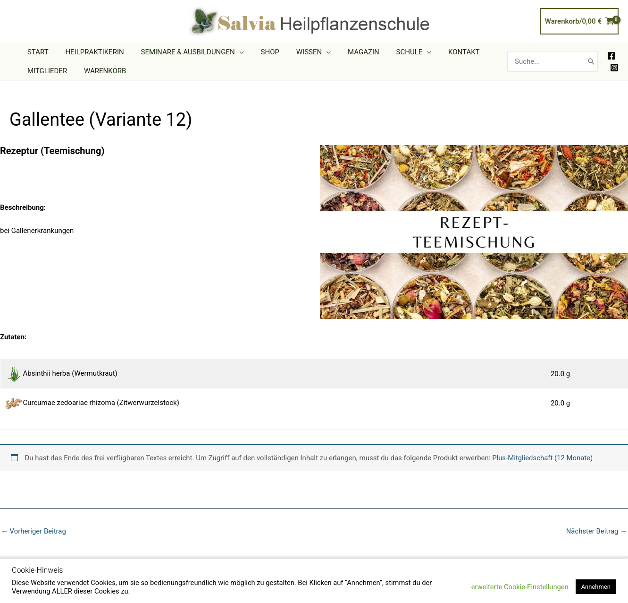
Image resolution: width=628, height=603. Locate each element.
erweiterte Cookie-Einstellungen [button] (520, 587)
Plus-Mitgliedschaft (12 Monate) (543, 458)
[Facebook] (611, 56)
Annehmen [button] (596, 586)
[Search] (591, 62)
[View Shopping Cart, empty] (579, 21)
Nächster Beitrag (596, 531)
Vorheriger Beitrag (34, 531)
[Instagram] (614, 67)
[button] (232, 52)
